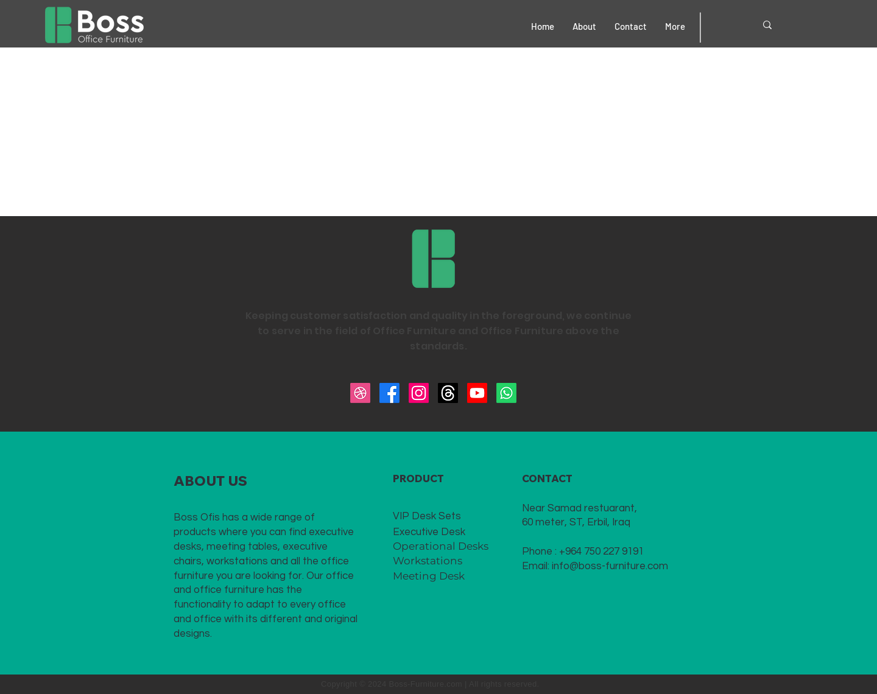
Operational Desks (440, 546)
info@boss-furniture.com (610, 566)
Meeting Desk (429, 576)
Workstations (427, 561)
